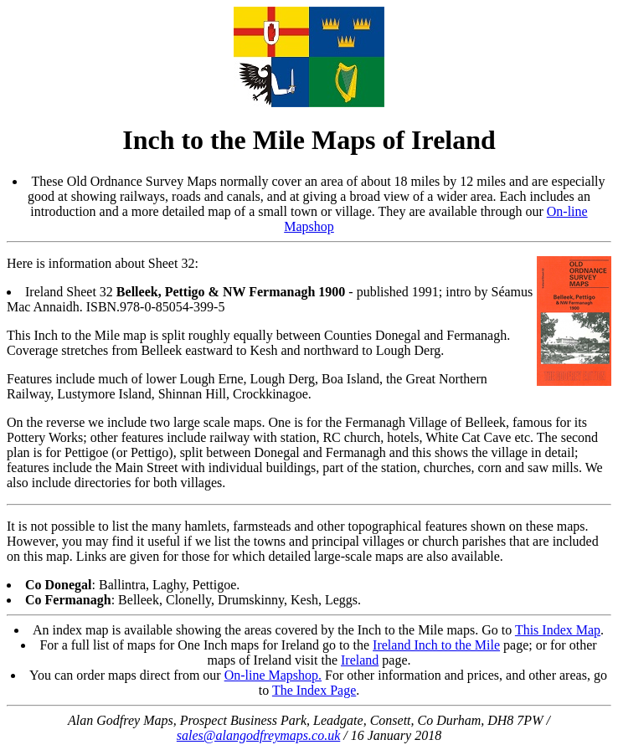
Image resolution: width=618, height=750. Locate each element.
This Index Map (557, 630)
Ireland (360, 660)
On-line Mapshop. (273, 675)
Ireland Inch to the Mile (436, 645)
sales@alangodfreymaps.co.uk (258, 735)
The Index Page (314, 690)
